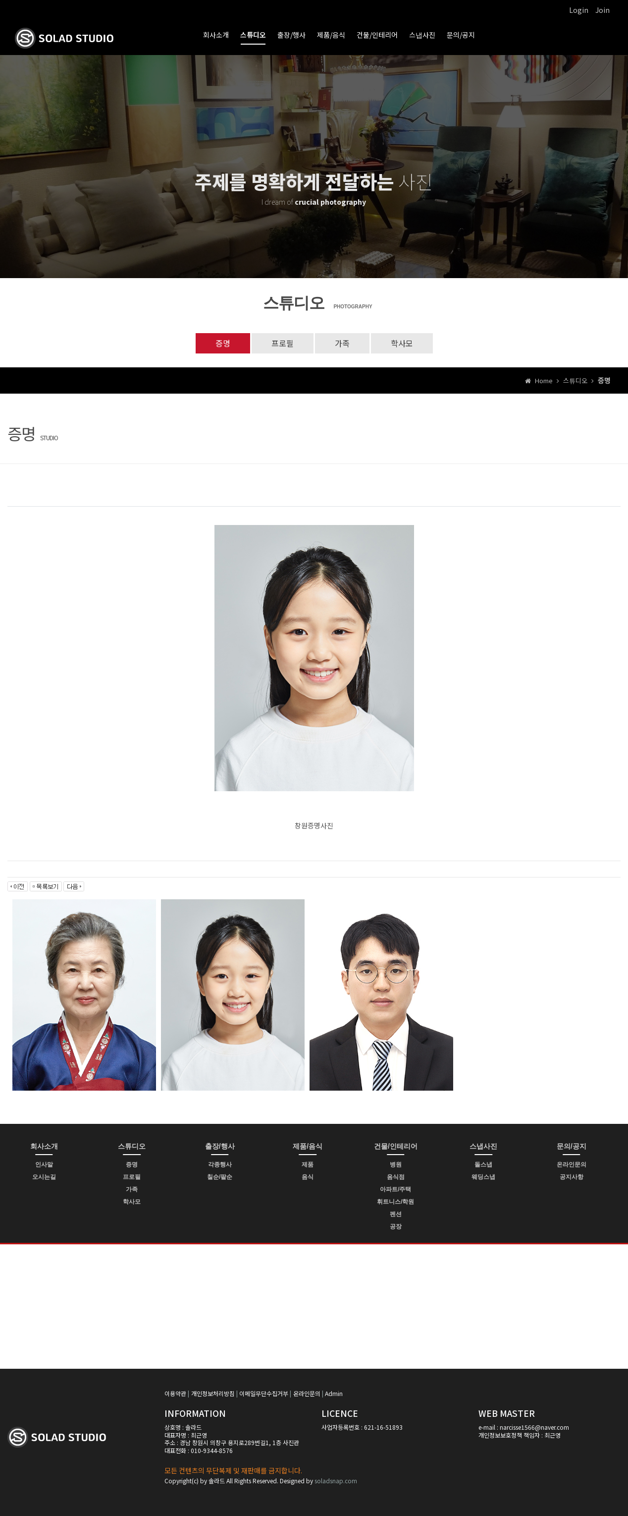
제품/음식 (331, 35)
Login (578, 10)
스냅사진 (422, 35)
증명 (222, 343)
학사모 (402, 343)
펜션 (396, 1214)
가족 (342, 343)
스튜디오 (253, 35)
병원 (396, 1164)
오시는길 (44, 1176)
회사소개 (216, 35)
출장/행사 (291, 35)
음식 (308, 1176)
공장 (396, 1226)
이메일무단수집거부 (263, 1393)
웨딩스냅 (483, 1176)
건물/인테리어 (377, 35)
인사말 (44, 1164)
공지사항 (571, 1176)
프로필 (282, 343)
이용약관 (175, 1393)
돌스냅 (483, 1164)
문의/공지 (461, 35)
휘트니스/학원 (395, 1201)
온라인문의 (571, 1164)
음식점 (396, 1176)
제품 (308, 1164)
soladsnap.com (335, 1480)
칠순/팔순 (219, 1176)
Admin (334, 1393)
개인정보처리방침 (213, 1393)
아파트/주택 (395, 1189)
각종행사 (220, 1164)
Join (602, 10)
